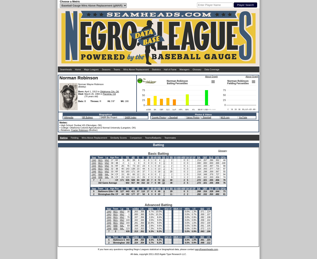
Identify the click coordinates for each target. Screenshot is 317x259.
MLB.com (225, 117)
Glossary (196, 69)
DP (193, 157)
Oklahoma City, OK (109, 91)
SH (187, 157)
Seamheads (66, 69)
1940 (93, 160)
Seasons (106, 69)
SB (163, 157)
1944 (93, 166)
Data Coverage (211, 69)
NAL (107, 174)
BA (198, 157)
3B (151, 157)
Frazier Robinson (79, 130)
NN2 (107, 160)
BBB (100, 174)
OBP (205, 157)
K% (166, 208)
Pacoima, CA (109, 94)
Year (94, 157)
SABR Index (130, 117)
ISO (202, 208)
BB (171, 157)
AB (133, 157)
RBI (159, 157)
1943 (93, 163)
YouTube (243, 117)
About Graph (211, 76)
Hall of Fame (170, 69)
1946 (93, 171)
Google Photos (159, 117)
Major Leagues (91, 69)
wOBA (135, 208)
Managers (184, 69)
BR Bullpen (87, 117)
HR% (187, 208)
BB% (150, 208)
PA (127, 157)
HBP (183, 157)
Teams (117, 69)
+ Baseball (173, 117)
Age (112, 157)
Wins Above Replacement (136, 69)
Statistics (156, 69)
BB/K (176, 208)
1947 (93, 174)
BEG (100, 160)
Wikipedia (68, 117)
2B (148, 157)
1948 (93, 177)
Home (78, 69)
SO (175, 157)
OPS (217, 157)
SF (190, 157)
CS (167, 157)
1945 (93, 168)
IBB (179, 157)
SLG (211, 157)
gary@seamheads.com (206, 249)
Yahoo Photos (192, 117)
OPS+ (223, 157)
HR (155, 157)
